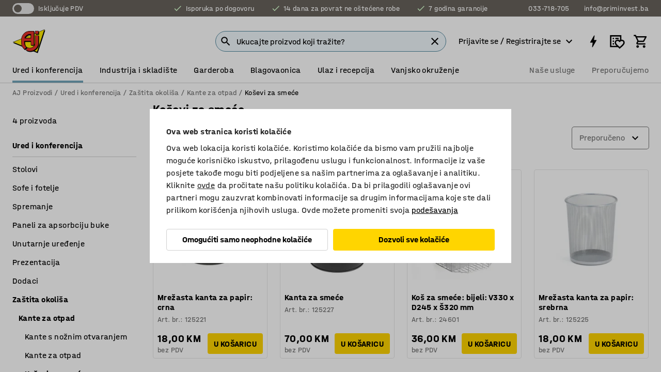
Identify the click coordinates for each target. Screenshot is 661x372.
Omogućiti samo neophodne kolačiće (247, 239)
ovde (206, 185)
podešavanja (435, 210)
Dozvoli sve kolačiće (414, 239)
